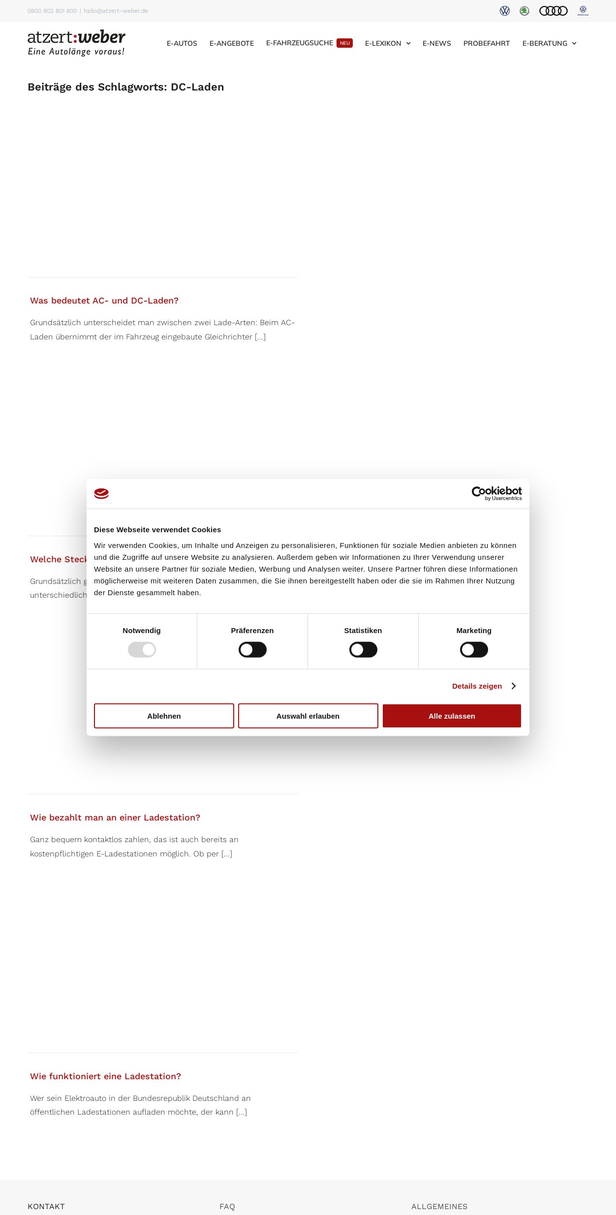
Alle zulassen (452, 715)
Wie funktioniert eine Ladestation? (105, 1076)
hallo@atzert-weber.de (116, 10)
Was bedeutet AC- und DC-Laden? (104, 300)
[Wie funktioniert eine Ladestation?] (163, 977)
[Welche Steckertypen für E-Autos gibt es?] (163, 460)
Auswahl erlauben (308, 715)
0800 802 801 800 (52, 10)
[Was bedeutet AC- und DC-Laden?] (163, 201)
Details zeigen (477, 686)
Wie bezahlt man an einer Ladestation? (115, 817)
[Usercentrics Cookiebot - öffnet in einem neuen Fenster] (479, 493)
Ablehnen (164, 715)
